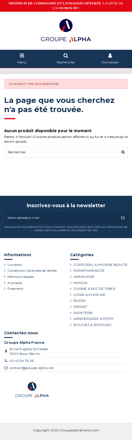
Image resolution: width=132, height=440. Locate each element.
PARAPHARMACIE (89, 270)
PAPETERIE (83, 313)
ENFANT (80, 307)
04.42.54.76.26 (21, 361)
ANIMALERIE (84, 277)
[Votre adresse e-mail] (61, 218)
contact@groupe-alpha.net (31, 368)
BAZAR (80, 300)
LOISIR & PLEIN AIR (89, 295)
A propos (15, 283)
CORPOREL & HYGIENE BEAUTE (101, 265)
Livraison (15, 265)
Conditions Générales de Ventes (32, 270)
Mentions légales (21, 277)
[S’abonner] (123, 218)
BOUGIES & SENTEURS (92, 325)
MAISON (80, 283)
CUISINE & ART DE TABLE (95, 288)
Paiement (15, 288)
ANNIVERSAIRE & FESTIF (94, 319)
